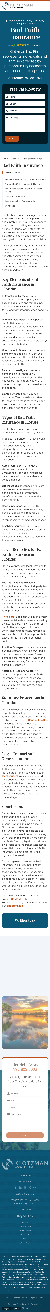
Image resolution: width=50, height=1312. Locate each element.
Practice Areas (25, 1226)
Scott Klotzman (25, 1230)
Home (5, 158)
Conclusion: (10, 206)
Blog (25, 1238)
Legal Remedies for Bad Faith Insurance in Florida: (23, 190)
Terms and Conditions (17, 1304)
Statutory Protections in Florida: (19, 196)
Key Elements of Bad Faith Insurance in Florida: (25, 179)
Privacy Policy (36, 1304)
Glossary (15, 158)
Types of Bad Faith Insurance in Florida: (22, 184)
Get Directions (25, 1209)
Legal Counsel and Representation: (21, 201)
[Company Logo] (25, 1164)
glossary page (15, 905)
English (6, 1308)
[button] (46, 6)
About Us (25, 1234)
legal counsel (10, 776)
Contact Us (25, 1242)
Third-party (8, 616)
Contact (16, 899)
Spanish (16, 1308)
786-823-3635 (33, 78)
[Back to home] (17, 6)
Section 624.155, (38, 720)
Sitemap (25, 1308)
